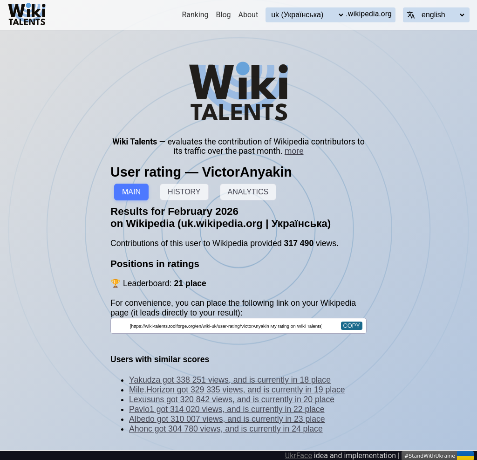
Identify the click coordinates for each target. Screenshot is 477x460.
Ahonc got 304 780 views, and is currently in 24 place (226, 428)
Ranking (195, 14)
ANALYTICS (248, 192)
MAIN (131, 192)
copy (351, 325)
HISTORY (184, 192)
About (248, 14)
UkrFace (298, 455)
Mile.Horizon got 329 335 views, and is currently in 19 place (237, 389)
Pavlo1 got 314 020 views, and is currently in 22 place (227, 409)
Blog (223, 14)
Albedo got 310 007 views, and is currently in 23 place (227, 419)
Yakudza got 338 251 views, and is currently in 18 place (230, 379)
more (294, 151)
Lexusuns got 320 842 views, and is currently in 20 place (231, 399)
